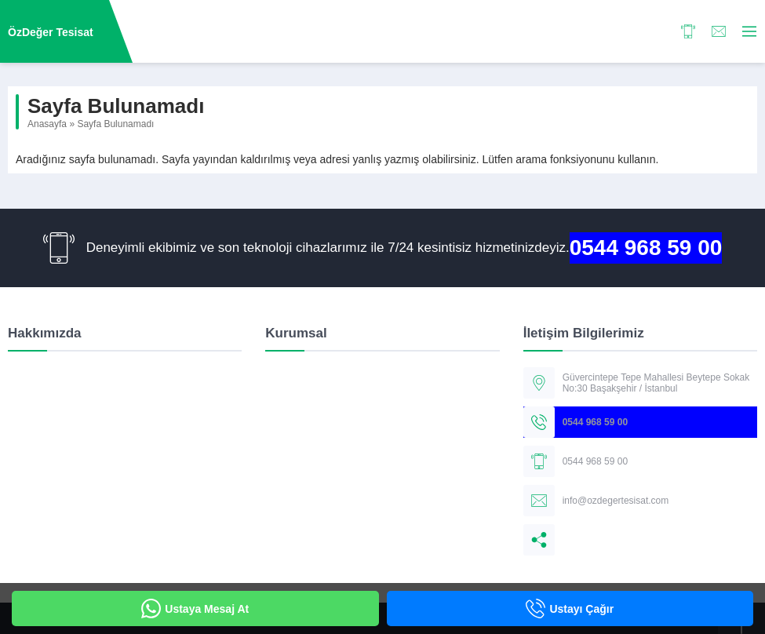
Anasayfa (47, 123)
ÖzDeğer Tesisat (50, 32)
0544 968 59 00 (646, 247)
